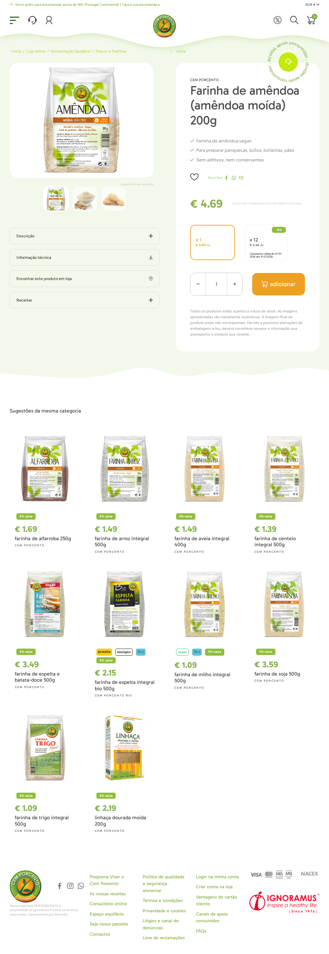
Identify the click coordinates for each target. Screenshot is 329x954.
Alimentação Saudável (71, 51)
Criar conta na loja (214, 887)
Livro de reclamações (164, 938)
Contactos (100, 934)
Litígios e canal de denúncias (161, 924)
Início (16, 51)
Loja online (36, 51)
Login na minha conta (217, 877)
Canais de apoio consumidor (212, 917)
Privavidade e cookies (164, 911)
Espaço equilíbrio (107, 914)
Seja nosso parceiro (109, 924)
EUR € (312, 5)
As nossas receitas (108, 894)
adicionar (279, 284)
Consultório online (108, 904)
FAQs (201, 931)
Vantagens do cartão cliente (216, 900)
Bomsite (61, 914)
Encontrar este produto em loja (44, 278)
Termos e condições (163, 900)
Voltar (177, 51)
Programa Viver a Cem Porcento (107, 880)
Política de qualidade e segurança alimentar (163, 883)
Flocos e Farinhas (111, 51)
